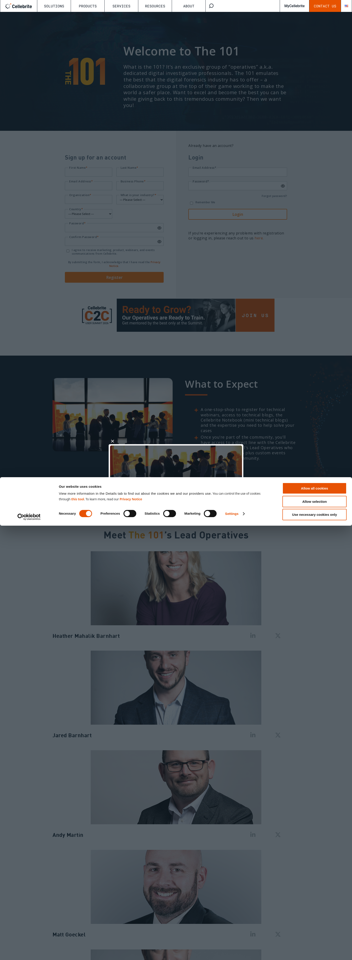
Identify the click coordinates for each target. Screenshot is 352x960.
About (188, 6)
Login (209, 497)
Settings (232, 948)
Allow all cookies (314, 923)
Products (88, 6)
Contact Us (325, 6)
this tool (77, 933)
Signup (143, 497)
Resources (155, 6)
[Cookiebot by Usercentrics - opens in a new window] (29, 951)
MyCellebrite (294, 6)
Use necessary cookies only (314, 949)
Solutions (54, 6)
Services (121, 6)
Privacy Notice (131, 933)
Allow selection (314, 936)
